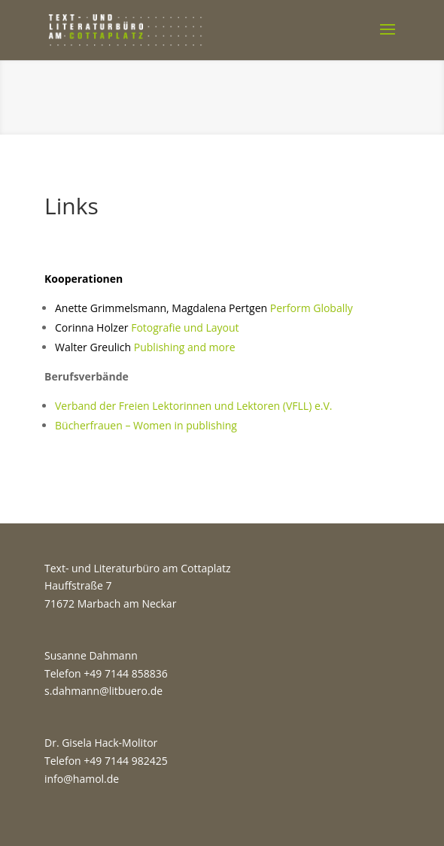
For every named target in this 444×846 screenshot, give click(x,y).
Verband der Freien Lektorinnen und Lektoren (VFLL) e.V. (193, 406)
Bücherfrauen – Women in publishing (146, 425)
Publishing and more (145, 347)
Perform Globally (311, 308)
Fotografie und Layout (147, 327)
